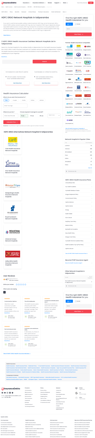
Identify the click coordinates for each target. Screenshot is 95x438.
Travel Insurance (28, 404)
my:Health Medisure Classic (72, 190)
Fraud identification (60, 394)
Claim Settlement (56, 12)
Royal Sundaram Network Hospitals (11, 218)
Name (68, 29)
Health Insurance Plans (21, 366)
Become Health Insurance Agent (73, 263)
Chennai (67, 149)
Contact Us (58, 390)
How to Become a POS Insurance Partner (84, 430)
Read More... (4, 56)
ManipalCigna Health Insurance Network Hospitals (12, 195)
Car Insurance (28, 390)
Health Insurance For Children (13, 372)
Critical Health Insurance (31, 430)
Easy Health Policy (70, 233)
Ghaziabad (68, 161)
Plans (11, 12)
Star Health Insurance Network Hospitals (12, 172)
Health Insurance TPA (81, 368)
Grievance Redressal (45, 392)
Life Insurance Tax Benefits (56, 434)
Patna (66, 165)
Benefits (17, 12)
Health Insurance (10, 366)
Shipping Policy (43, 396)
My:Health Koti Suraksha (71, 229)
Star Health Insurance (11, 377)
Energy (67, 210)
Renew (50, 3)
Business (27, 402)
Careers (58, 405)
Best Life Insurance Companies (57, 430)
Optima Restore (69, 202)
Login (91, 2)
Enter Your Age (8, 105)
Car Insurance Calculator (6, 424)
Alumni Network (59, 403)
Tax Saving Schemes (30, 406)
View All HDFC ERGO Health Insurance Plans (76, 253)
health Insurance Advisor (34, 368)
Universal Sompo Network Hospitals (11, 240)
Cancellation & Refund (45, 400)
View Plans (78, 34)
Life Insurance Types (54, 424)
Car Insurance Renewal (6, 422)
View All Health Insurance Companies (74, 128)
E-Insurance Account (45, 402)
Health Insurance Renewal (12, 370)
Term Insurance (28, 398)
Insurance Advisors (39, 3)
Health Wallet (68, 213)
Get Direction (17, 83)
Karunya (60, 379)
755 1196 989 (7, 397)
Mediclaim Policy (32, 366)
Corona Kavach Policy (71, 198)
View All (90, 168)
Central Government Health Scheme (47, 379)
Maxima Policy (69, 225)
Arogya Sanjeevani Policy (71, 194)
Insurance (26, 3)
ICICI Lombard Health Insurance (69, 377)
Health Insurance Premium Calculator (60, 366)
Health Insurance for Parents (57, 370)
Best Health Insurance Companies (33, 424)
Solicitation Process (60, 401)
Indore (66, 158)
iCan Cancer (68, 217)
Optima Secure (69, 248)
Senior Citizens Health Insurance (32, 436)
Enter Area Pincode (9, 115)
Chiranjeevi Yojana (32, 379)
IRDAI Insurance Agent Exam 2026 (82, 432)
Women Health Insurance (71, 370)
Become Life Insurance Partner (81, 428)
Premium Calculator (43, 12)
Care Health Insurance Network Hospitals (12, 149)
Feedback (58, 392)
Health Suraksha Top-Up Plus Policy (74, 244)
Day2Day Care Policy (70, 221)
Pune (66, 155)
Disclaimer (58, 396)
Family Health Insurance (26, 370)
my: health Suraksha (70, 186)
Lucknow (67, 145)
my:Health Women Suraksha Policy (74, 241)
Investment (27, 400)
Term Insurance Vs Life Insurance (57, 428)
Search (44, 61)
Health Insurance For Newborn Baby (31, 372)
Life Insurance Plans (54, 432)
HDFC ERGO (4, 12)
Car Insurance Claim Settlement (8, 432)
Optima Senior (69, 206)
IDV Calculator (4, 428)
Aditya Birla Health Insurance (52, 377)
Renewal (24, 12)
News (65, 3)
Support (57, 3)
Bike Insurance (28, 392)
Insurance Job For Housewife (81, 434)
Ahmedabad (68, 152)
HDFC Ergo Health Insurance (37, 377)
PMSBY (25, 379)
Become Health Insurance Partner (82, 426)
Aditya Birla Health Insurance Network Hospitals (11, 263)
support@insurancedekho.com (13, 395)
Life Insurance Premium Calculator (58, 436)
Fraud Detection (44, 394)
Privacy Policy (43, 390)
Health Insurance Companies (48, 368)
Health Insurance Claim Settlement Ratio (16, 368)
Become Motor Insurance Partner (82, 424)
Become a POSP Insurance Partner (82, 422)
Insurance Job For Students (81, 436)
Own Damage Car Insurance (7, 430)
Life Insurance (28, 396)
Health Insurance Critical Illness (78, 366)
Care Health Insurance (23, 377)
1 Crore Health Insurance (44, 366)
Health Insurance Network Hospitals (49, 372)
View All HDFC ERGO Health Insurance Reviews (16, 353)
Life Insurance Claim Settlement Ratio (58, 426)
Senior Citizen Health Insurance (41, 370)
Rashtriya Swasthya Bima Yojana (14, 379)
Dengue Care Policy (70, 237)
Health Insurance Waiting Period (67, 372)
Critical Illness (32, 12)
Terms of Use (43, 398)
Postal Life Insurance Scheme (56, 422)
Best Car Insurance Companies (8, 434)
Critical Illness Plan (70, 183)
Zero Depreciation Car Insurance (8, 426)
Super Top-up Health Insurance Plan (65, 368)
